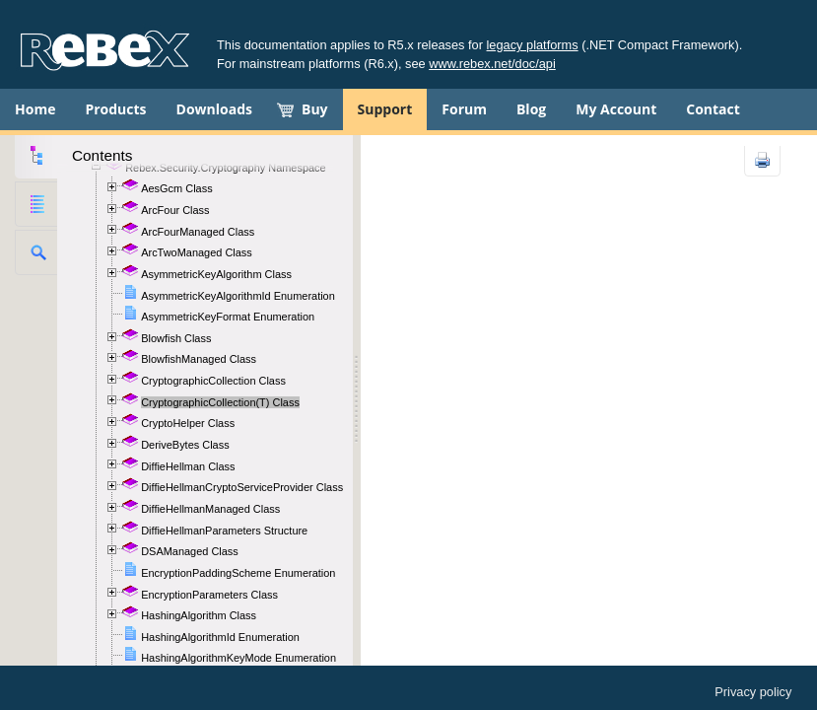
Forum (464, 109)
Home (35, 109)
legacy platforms (533, 44)
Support (385, 109)
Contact (713, 109)
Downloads (214, 109)
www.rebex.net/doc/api (492, 63)
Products (115, 109)
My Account (616, 109)
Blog (531, 109)
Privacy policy (753, 691)
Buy (315, 109)
